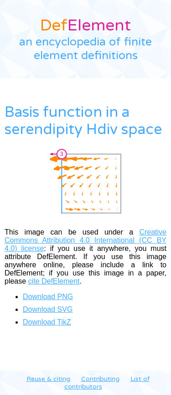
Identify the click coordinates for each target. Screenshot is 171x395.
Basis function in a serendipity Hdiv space (83, 121)
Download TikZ (47, 322)
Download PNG (48, 296)
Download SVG (48, 309)
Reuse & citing (48, 379)
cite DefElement (54, 281)
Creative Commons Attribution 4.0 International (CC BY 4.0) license (85, 240)
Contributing (100, 379)
